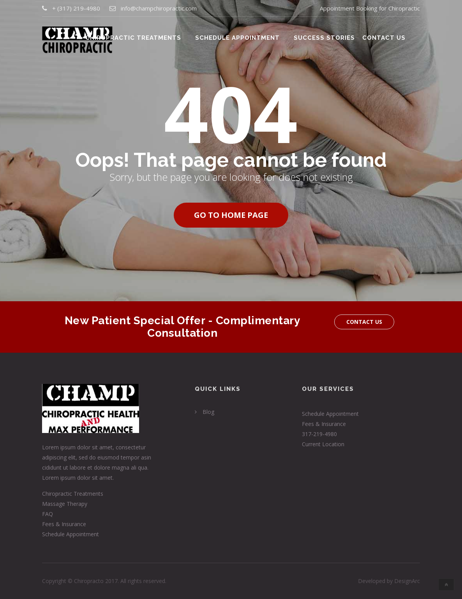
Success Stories (328, 35)
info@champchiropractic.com (159, 8)
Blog (208, 411)
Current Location (323, 444)
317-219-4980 (319, 434)
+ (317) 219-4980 (76, 8)
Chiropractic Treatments (144, 35)
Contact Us (385, 35)
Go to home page (231, 215)
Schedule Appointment (245, 35)
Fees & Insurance (64, 524)
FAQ (47, 514)
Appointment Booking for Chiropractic (370, 8)
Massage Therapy (64, 503)
